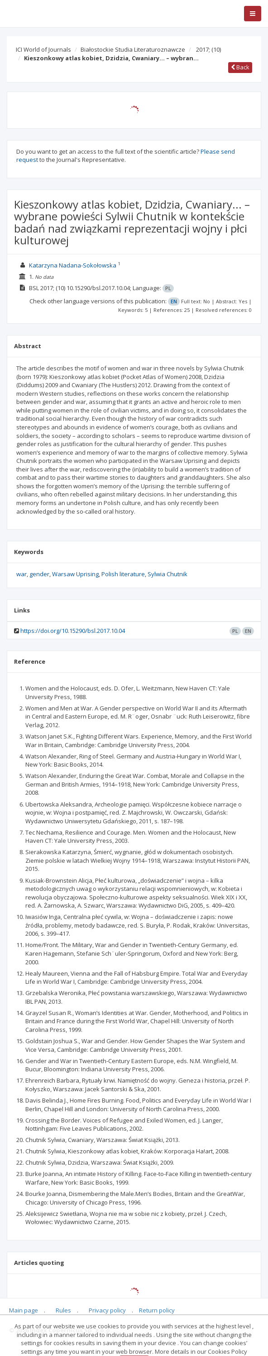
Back (240, 67)
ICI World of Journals (43, 49)
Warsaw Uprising (75, 574)
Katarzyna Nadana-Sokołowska (72, 265)
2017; (208, 49)
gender (39, 574)
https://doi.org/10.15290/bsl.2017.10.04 (72, 631)
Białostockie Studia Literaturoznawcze (133, 49)
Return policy (157, 1310)
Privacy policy (107, 1310)
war (21, 574)
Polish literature (123, 574)
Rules (63, 1310)
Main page (23, 1310)
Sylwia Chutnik (167, 574)
